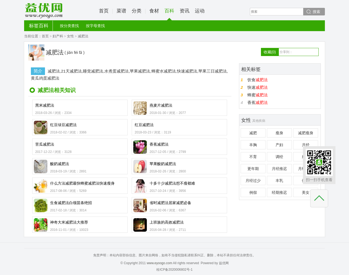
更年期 (253, 168)
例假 (253, 192)
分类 (136, 11)
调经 (279, 157)
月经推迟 (279, 168)
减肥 (253, 133)
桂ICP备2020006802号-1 (174, 269)
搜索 (316, 11)
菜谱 (121, 11)
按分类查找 (69, 26)
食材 (154, 11)
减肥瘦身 (305, 133)
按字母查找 (95, 26)
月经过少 (253, 180)
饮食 (257, 79)
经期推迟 (279, 192)
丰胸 (253, 145)
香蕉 (257, 102)
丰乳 (279, 180)
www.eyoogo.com (159, 263)
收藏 (270, 52)
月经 (305, 145)
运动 (200, 11)
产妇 (279, 145)
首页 (104, 11)
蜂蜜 (257, 95)
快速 (257, 87)
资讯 (184, 11)
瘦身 (279, 133)
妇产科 (58, 36)
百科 (169, 14)
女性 (70, 36)
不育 (253, 157)
